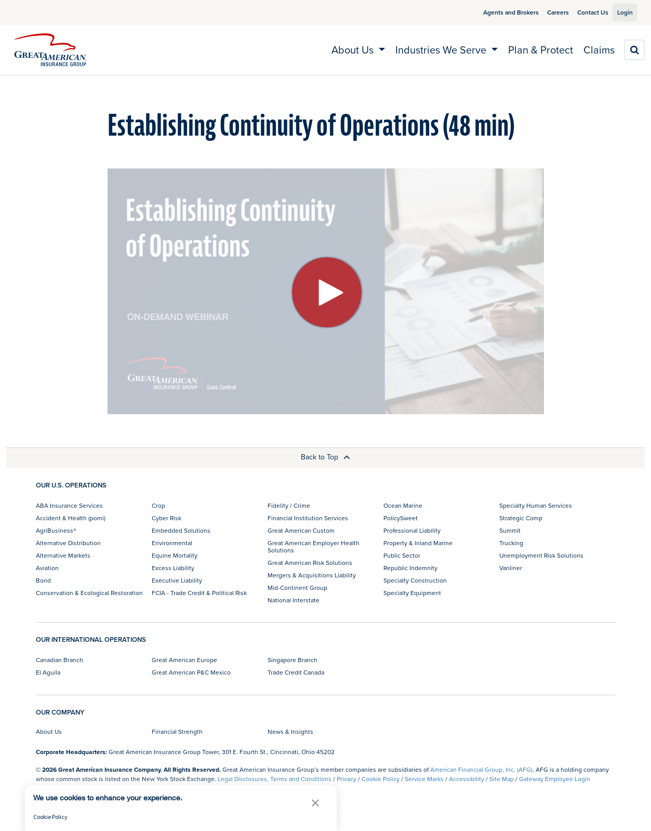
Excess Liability (173, 567)
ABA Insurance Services (69, 505)
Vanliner (510, 567)
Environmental (172, 542)
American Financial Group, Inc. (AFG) (481, 769)
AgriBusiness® (56, 530)
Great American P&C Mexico (191, 672)
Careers (546, 12)
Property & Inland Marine (418, 542)
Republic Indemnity (410, 567)
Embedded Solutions (181, 530)
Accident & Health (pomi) (70, 517)
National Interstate (294, 600)
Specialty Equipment (412, 592)
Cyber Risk (166, 517)
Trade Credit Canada (296, 672)
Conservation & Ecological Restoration (89, 592)
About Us (49, 731)
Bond (43, 580)
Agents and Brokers (499, 12)
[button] (315, 802)
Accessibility (466, 778)
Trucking (511, 542)
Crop (158, 505)
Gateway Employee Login (554, 778)
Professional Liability (412, 530)
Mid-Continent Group (297, 587)
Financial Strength (177, 731)
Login (621, 12)
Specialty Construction (415, 580)
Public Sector (401, 555)
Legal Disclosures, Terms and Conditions (274, 778)
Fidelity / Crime (289, 505)
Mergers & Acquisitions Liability (312, 575)
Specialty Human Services (535, 505)
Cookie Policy (381, 778)
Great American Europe (184, 659)
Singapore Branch (292, 659)
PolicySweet (400, 517)
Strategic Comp (520, 517)
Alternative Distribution (68, 542)
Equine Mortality (174, 555)
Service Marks (424, 778)
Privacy (346, 778)
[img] (50, 50)
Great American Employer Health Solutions (314, 546)
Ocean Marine (402, 505)
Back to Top (325, 457)
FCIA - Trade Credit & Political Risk (199, 592)
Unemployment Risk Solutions (541, 555)
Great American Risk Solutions (310, 562)
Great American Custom (301, 530)
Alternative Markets (63, 555)
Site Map (501, 778)
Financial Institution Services (308, 517)
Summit (510, 530)
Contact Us (580, 12)
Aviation (47, 567)
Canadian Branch (59, 659)
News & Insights (290, 731)
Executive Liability (177, 580)
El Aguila (48, 672)
